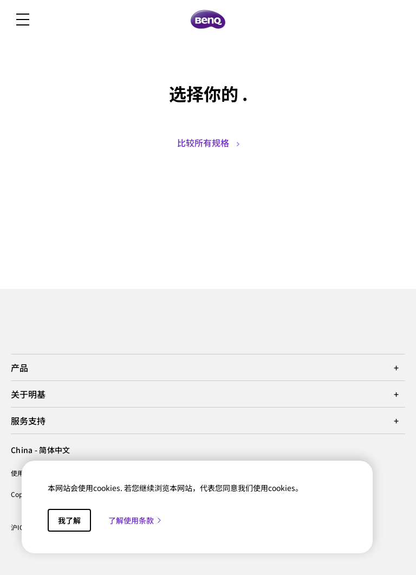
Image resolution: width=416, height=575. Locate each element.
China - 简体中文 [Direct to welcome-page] (40, 450)
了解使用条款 (135, 520)
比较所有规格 (208, 143)
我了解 (69, 520)
